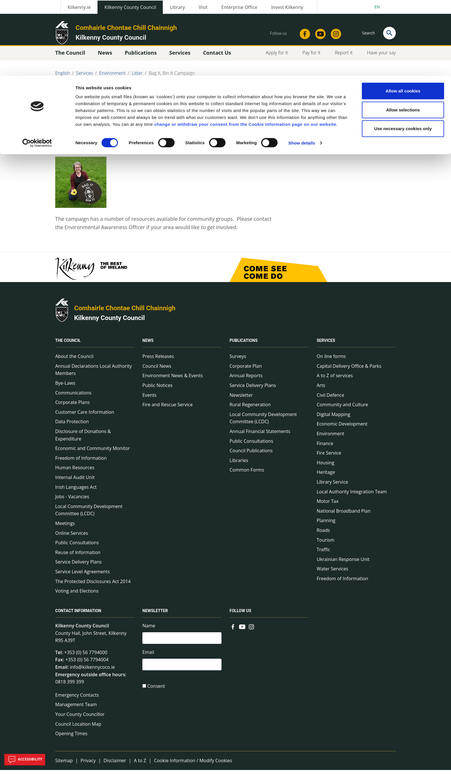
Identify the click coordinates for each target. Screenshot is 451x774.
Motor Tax (328, 505)
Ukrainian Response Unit (343, 563)
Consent (156, 692)
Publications (244, 344)
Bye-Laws (65, 387)
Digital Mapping (333, 418)
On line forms (331, 360)
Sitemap (64, 764)
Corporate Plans (72, 406)
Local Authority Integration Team (352, 495)
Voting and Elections (77, 595)
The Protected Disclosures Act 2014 (93, 585)
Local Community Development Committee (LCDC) (89, 514)
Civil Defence (330, 399)
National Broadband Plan (343, 515)
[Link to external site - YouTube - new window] (242, 630)
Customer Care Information (84, 416)
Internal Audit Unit (75, 481)
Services (326, 344)
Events (149, 399)
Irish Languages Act (76, 491)
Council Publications (251, 454)
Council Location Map (78, 728)
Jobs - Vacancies (72, 500)
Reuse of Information (77, 556)
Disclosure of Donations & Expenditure (83, 439)
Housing (325, 466)
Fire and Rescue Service (167, 408)
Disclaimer (115, 764)
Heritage (326, 476)
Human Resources (74, 471)
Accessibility (24, 759)
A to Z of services (335, 379)
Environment (330, 437)
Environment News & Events (172, 379)
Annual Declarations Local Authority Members (93, 374)
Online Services (71, 537)
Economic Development (342, 428)
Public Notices (157, 389)
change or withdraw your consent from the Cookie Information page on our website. (246, 48)
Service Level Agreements (82, 575)
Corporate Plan (246, 370)
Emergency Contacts (77, 699)
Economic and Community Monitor (92, 452)
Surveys (238, 360)
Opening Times (71, 737)
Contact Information (78, 614)
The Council (68, 344)
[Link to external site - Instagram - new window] (251, 630)
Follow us (240, 614)
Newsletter (241, 399)
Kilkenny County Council (109, 321)
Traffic (323, 553)
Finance (325, 447)
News (148, 344)
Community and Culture (342, 408)
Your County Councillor (80, 718)
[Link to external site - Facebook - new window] (233, 630)
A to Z (140, 764)
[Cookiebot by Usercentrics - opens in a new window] (37, 67)
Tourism (325, 544)
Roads (323, 534)
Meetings (65, 527)
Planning (326, 524)
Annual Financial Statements (260, 435)
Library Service (332, 486)
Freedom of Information (81, 462)
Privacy (88, 764)
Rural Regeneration (250, 408)
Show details (301, 67)
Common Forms (247, 474)
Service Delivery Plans (78, 566)
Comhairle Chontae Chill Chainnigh (124, 312)
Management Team (76, 708)
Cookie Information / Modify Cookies (193, 764)
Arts (321, 389)
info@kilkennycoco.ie (92, 671)
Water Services (332, 573)
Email (148, 657)
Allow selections (403, 34)
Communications (73, 397)
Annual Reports (246, 379)
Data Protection (72, 425)
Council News (156, 370)
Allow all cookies (403, 15)
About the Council (74, 360)
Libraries (239, 464)
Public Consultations (77, 546)
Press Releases (158, 360)
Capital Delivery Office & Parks (349, 370)
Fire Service (329, 457)
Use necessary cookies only (403, 52)
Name (148, 630)
